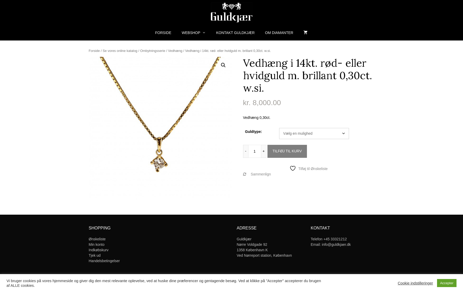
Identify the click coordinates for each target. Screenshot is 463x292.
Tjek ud (95, 255)
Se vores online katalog (120, 51)
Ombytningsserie (152, 51)
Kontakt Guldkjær (235, 33)
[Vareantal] (254, 151)
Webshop (196, 32)
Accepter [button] (446, 283)
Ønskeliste (97, 239)
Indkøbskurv (99, 250)
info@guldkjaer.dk (336, 244)
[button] (223, 65)
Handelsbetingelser (104, 261)
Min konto (97, 244)
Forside (163, 33)
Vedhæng (175, 51)
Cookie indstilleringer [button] (415, 283)
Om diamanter (279, 33)
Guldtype (253, 132)
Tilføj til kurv (287, 151)
